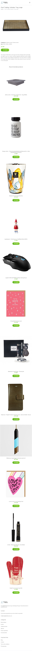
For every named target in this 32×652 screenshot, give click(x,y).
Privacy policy (3, 646)
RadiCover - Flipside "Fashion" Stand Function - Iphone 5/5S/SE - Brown (16, 414)
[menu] (29, 2)
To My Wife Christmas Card (16, 321)
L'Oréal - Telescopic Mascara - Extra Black (16, 544)
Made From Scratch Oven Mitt (16, 588)
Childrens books (9, 42)
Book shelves (3, 622)
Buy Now (5, 49)
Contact (2, 642)
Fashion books (16, 42)
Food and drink (4, 632)
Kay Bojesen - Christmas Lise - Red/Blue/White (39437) (16, 239)
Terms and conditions (5, 644)
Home (2, 9)
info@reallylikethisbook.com (6, 615)
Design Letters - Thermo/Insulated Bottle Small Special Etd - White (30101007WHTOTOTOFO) (16, 152)
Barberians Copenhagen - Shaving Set (16, 371)
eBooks (2, 628)
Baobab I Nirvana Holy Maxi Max (16, 195)
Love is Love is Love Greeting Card (16, 501)
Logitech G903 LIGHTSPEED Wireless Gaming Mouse (16, 277)
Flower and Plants (4, 630)
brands (2, 624)
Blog (2, 640)
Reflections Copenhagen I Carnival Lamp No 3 (16, 458)
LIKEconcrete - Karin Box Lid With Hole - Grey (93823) (16, 94)
